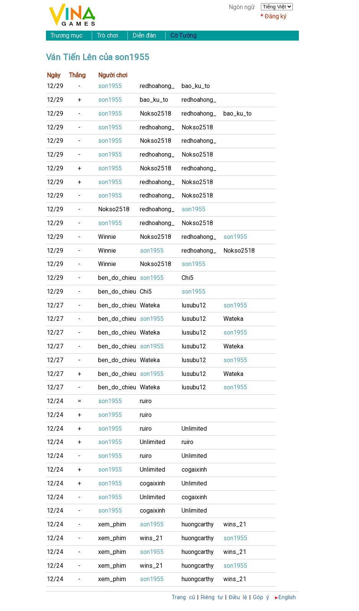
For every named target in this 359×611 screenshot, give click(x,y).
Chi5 (187, 277)
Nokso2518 (155, 113)
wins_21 (234, 524)
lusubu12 (194, 305)
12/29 (55, 86)
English (287, 597)
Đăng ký (276, 16)
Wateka (150, 305)
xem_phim (112, 524)
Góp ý (261, 597)
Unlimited (194, 428)
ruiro (146, 401)
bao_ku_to (196, 86)
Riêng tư (212, 597)
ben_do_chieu (117, 277)
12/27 (55, 305)
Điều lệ (238, 597)
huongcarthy (198, 524)
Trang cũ (183, 597)
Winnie (107, 236)
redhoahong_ (157, 86)
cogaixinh (194, 469)
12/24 (55, 401)
